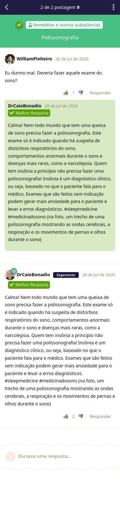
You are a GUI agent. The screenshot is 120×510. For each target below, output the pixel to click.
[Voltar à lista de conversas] (6, 7)
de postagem (59, 7)
